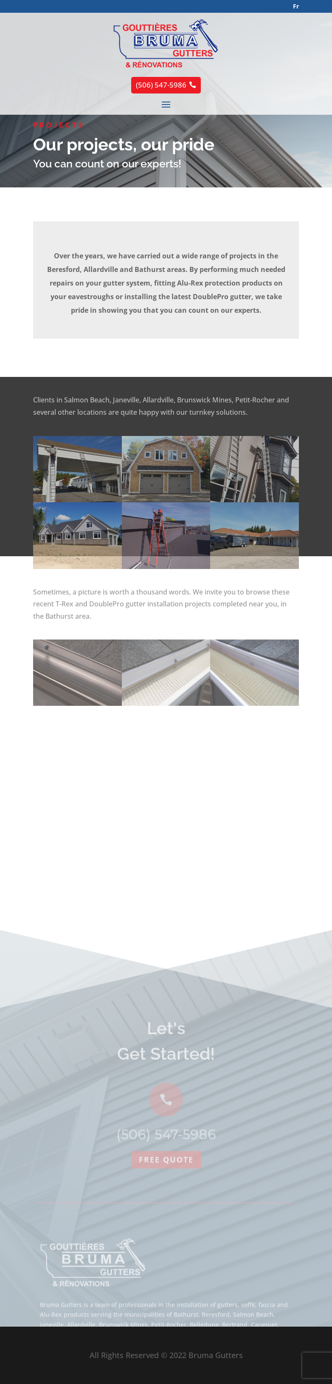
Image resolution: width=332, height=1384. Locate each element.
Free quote (166, 1227)
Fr (296, 6)
